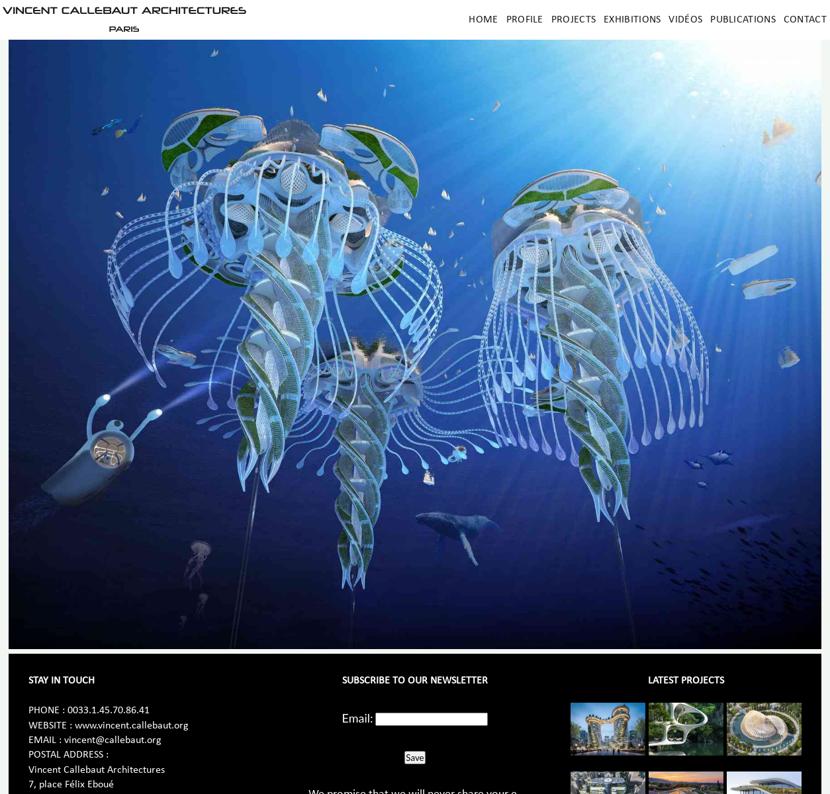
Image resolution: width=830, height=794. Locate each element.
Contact (805, 20)
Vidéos (685, 20)
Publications (743, 20)
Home (483, 20)
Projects (573, 20)
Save (415, 757)
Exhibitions (632, 20)
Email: (357, 718)
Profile (524, 20)
